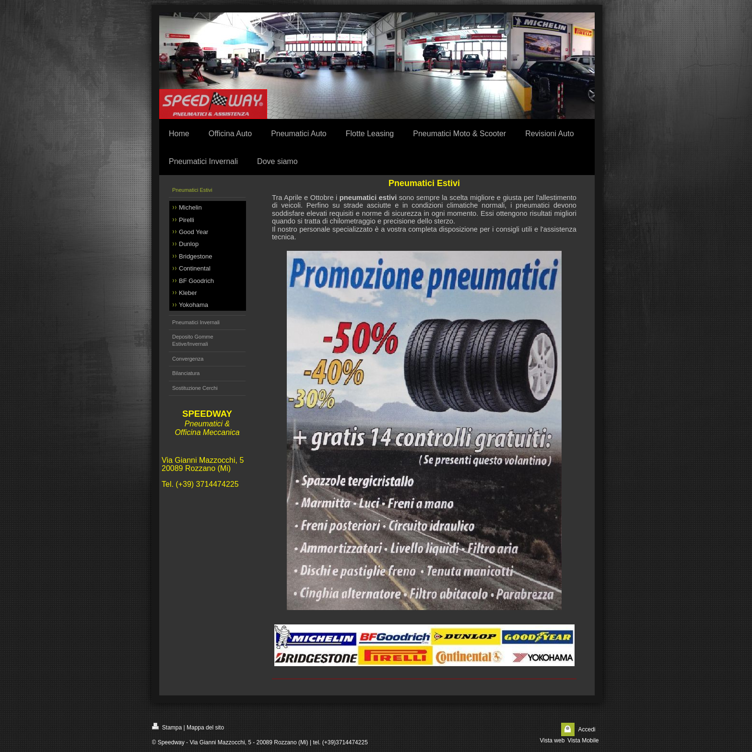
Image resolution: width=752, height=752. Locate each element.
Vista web (552, 740)
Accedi (586, 729)
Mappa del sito (205, 727)
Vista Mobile (583, 740)
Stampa (167, 727)
